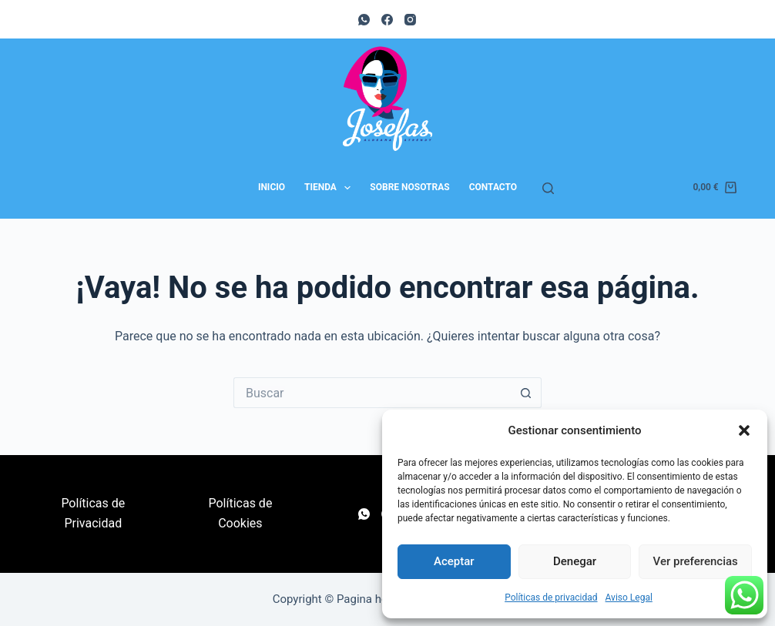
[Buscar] (548, 188)
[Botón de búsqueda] (526, 392)
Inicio (271, 187)
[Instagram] (410, 19)
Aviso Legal (629, 597)
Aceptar (454, 561)
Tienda (330, 188)
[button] (744, 430)
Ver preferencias (695, 561)
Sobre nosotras (409, 187)
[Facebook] (387, 19)
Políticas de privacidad (551, 597)
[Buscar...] (372, 392)
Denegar (574, 561)
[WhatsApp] (364, 19)
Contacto (493, 187)
